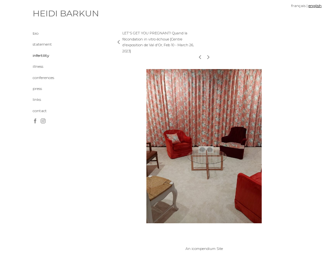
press (37, 88)
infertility (41, 55)
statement (42, 44)
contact (40, 110)
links (37, 99)
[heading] (49, 13)
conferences (43, 77)
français (298, 5)
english (315, 5)
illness (38, 66)
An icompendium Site (204, 248)
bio (35, 33)
